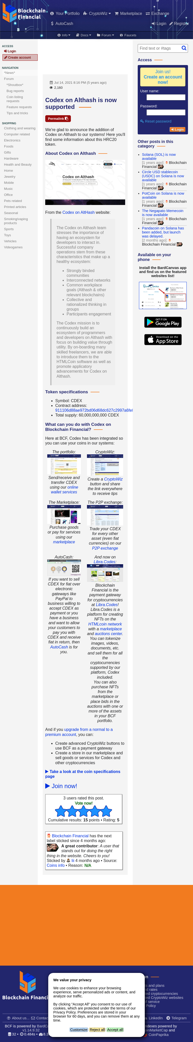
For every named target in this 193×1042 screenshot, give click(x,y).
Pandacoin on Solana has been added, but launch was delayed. (163, 232)
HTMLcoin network (105, 624)
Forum (9, 79)
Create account (17, 57)
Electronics (12, 140)
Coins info (56, 865)
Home (8, 170)
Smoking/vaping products (16, 221)
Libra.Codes (104, 562)
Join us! (163, 77)
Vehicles (10, 241)
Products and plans (147, 986)
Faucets (127, 35)
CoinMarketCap (152, 1030)
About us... (18, 1018)
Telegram (176, 1018)
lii (70, 860)
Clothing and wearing (19, 128)
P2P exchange (105, 548)
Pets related (13, 201)
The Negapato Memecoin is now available (162, 213)
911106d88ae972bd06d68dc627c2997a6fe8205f (98, 410)
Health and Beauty (18, 164)
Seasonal (11, 213)
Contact (40, 1018)
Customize (78, 1030)
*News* (9, 73)
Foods (8, 146)
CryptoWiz (113, 479)
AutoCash (61, 23)
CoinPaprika (156, 1035)
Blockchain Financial (67, 836)
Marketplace (128, 13)
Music (8, 189)
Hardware (11, 158)
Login (159, 23)
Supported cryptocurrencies (153, 994)
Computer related (17, 134)
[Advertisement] (85, 56)
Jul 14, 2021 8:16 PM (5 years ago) (78, 82)
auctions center (108, 634)
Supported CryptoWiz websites (156, 998)
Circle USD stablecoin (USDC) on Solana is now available (163, 176)
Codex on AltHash (78, 212)
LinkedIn (153, 1018)
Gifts (7, 152)
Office (8, 195)
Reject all (97, 1030)
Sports (9, 229)
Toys (7, 235)
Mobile (9, 183)
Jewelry (9, 176)
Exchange (157, 13)
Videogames (13, 247)
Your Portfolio (65, 13)
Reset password (155, 121)
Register (179, 23)
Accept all (115, 1030)
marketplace (64, 542)
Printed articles (15, 207)
